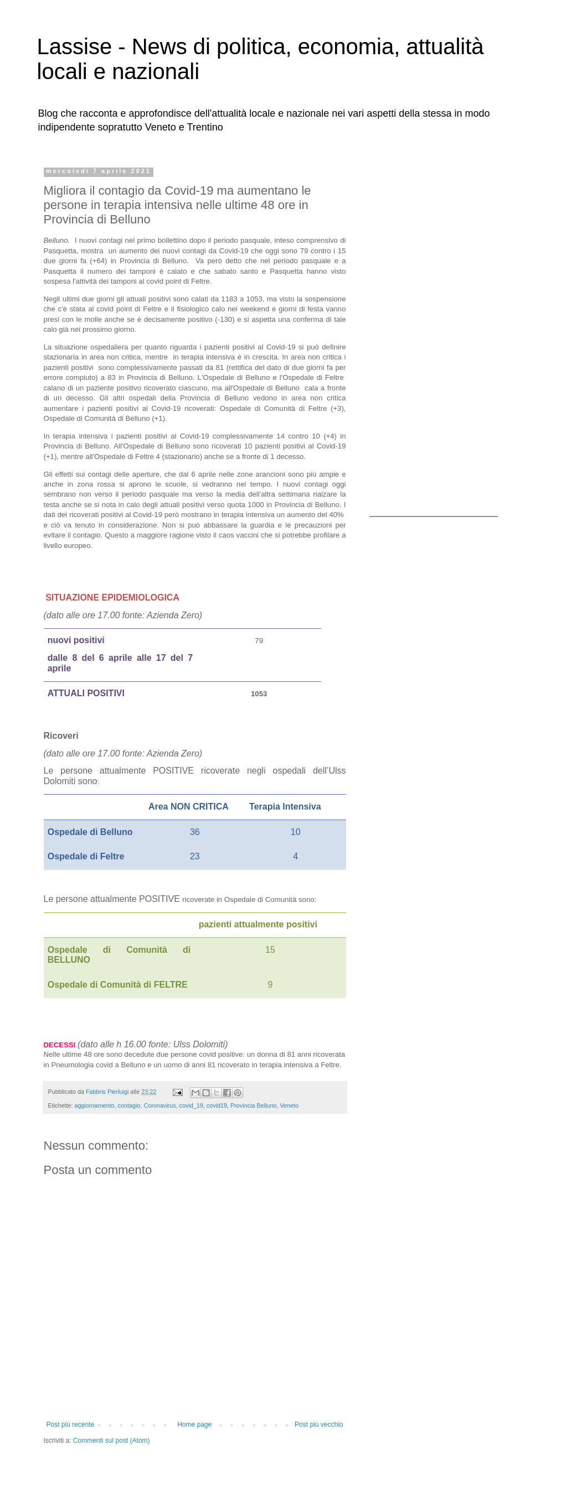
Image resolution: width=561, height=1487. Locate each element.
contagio (129, 1105)
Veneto (289, 1105)
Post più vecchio (319, 1424)
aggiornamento (95, 1105)
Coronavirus (159, 1105)
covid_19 (191, 1105)
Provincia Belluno (253, 1105)
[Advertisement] (438, 333)
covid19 (217, 1105)
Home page (194, 1424)
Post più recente (71, 1424)
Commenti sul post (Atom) (111, 1440)
